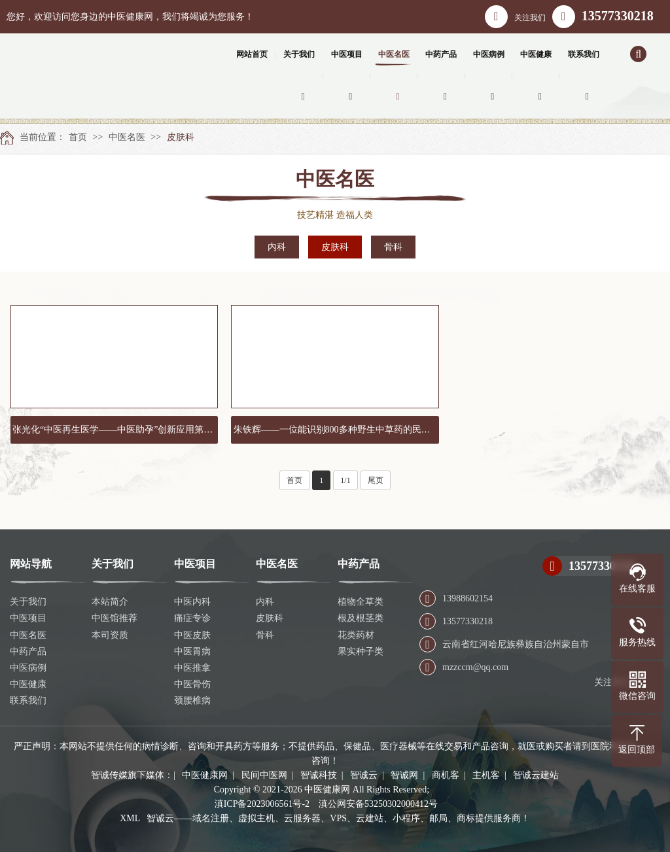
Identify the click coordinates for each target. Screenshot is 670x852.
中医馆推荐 (114, 618)
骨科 (393, 247)
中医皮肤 (192, 635)
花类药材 (356, 635)
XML (130, 818)
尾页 (375, 480)
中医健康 (28, 684)
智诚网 (404, 775)
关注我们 (515, 16)
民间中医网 (264, 775)
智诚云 (364, 775)
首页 (78, 137)
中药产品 (28, 651)
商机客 (445, 775)
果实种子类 (360, 651)
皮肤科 (180, 137)
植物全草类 (360, 602)
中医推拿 (192, 668)
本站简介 (110, 602)
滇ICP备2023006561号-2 (262, 804)
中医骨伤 (192, 684)
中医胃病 (192, 651)
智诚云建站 (536, 775)
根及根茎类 (360, 618)
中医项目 (28, 618)
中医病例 (28, 668)
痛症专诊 (192, 618)
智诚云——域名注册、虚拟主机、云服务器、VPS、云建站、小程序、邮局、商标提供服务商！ (338, 818)
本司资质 (110, 635)
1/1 (345, 480)
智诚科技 (318, 775)
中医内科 (192, 602)
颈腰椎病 (192, 700)
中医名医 (127, 137)
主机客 (486, 775)
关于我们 (28, 602)
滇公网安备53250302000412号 (378, 804)
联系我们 (28, 700)
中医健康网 (205, 775)
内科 (277, 247)
